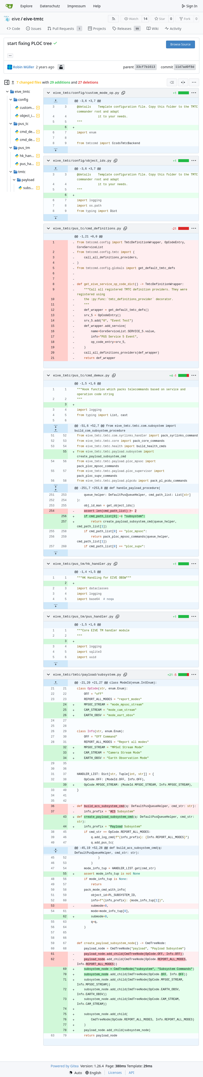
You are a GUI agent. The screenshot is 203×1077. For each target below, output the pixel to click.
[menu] (194, 82)
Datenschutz (50, 6)
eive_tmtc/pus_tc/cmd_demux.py (81, 375)
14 (145, 18)
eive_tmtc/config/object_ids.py (82, 161)
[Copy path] (123, 92)
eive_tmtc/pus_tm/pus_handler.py (83, 616)
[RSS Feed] (113, 18)
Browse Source (180, 44)
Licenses (115, 1072)
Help (97, 6)
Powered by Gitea (65, 1066)
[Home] (9, 6)
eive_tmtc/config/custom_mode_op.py (86, 93)
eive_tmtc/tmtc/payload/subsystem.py (87, 675)
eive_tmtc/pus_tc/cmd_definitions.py (87, 228)
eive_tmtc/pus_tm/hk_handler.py (82, 564)
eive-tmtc (33, 18)
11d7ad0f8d (184, 67)
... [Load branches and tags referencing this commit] (10, 55)
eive (16, 18)
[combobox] (172, 82)
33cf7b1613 (145, 67)
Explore (26, 6)
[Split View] (183, 82)
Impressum (76, 6)
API (131, 1072)
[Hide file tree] (6, 82)
